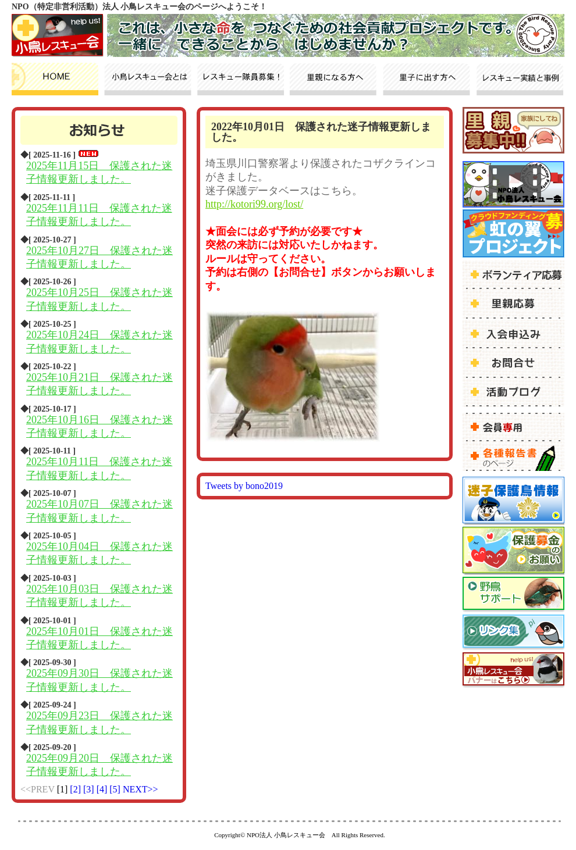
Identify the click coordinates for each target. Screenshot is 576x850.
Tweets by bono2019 (244, 486)
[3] (90, 789)
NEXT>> (140, 789)
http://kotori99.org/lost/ (254, 204)
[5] (116, 789)
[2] (76, 789)
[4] (103, 789)
